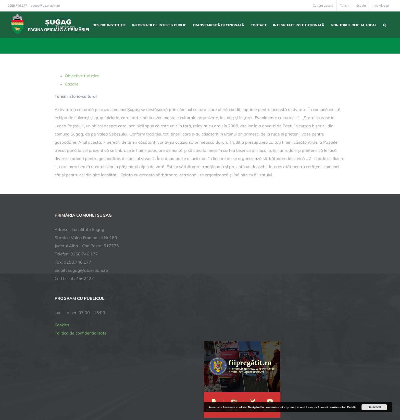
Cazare (72, 84)
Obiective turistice (82, 75)
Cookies (62, 324)
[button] (384, 24)
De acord (374, 407)
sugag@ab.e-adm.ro (45, 5)
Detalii (351, 407)
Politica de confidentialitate (81, 333)
